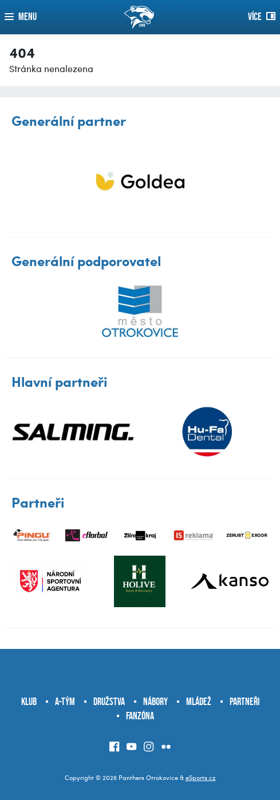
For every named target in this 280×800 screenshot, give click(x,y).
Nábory (155, 701)
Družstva (109, 701)
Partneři (244, 701)
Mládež (198, 701)
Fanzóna (140, 716)
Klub (29, 701)
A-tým (65, 701)
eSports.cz (201, 777)
